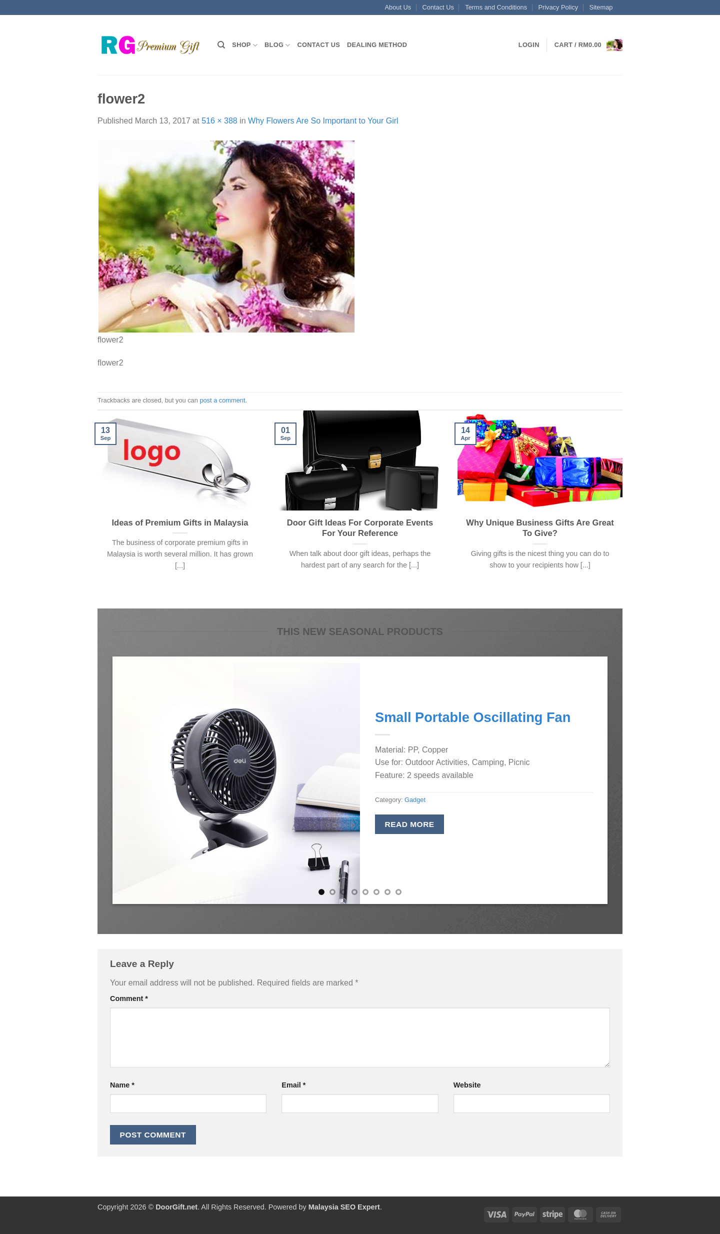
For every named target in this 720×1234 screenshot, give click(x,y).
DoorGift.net (177, 1207)
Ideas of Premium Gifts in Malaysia (180, 523)
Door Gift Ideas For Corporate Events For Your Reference (360, 528)
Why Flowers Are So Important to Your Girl (323, 120)
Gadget (415, 800)
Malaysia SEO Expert (344, 1207)
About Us (398, 7)
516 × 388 (220, 120)
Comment (129, 998)
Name (122, 1085)
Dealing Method (377, 44)
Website (467, 1085)
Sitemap (600, 7)
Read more (409, 824)
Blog (277, 45)
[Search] (221, 45)
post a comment (222, 400)
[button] (529, 45)
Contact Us (438, 7)
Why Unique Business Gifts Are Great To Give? (540, 528)
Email (294, 1085)
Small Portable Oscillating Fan (472, 717)
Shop (245, 45)
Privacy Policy (558, 7)
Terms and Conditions (496, 7)
